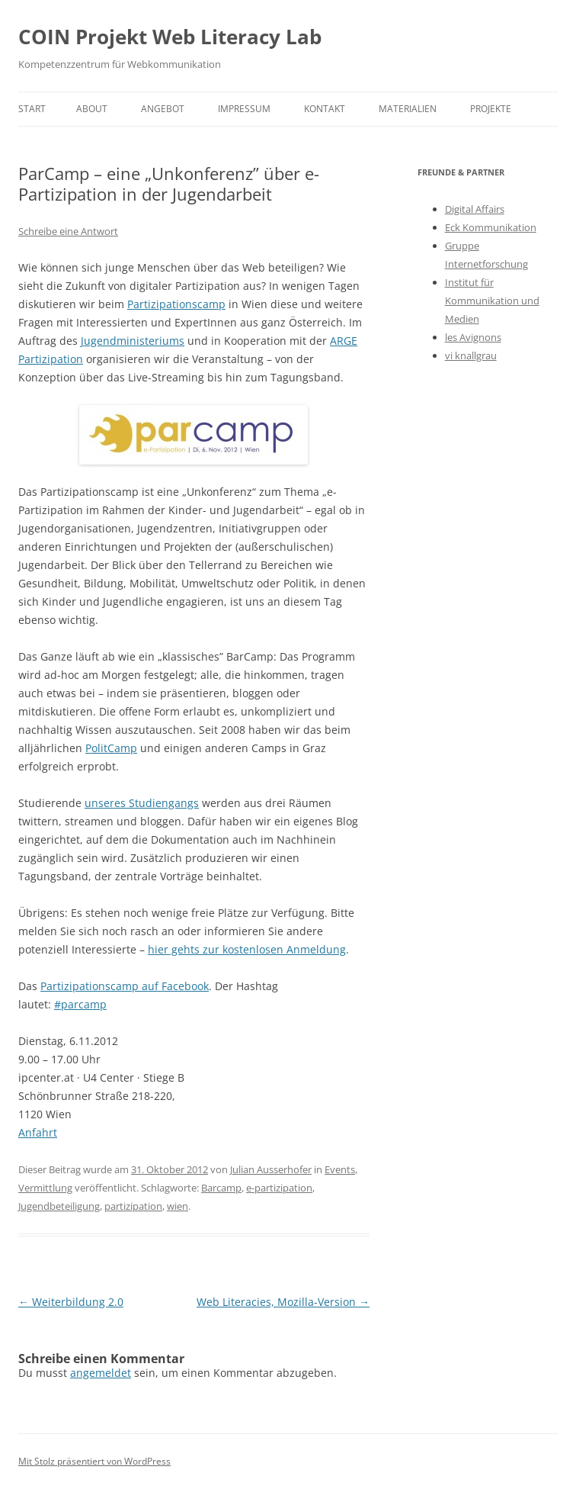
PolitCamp (111, 748)
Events (340, 1169)
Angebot (162, 108)
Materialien (408, 108)
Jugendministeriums (132, 340)
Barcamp (221, 1188)
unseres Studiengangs (142, 803)
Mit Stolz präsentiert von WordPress (94, 1461)
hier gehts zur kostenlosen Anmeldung (247, 949)
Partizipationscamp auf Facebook (124, 986)
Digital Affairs (474, 209)
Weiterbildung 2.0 (70, 1301)
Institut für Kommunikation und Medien (492, 300)
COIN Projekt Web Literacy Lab (170, 36)
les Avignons (473, 337)
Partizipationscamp (176, 304)
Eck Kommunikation (490, 227)
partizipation (133, 1206)
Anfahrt (37, 1132)
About (91, 108)
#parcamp (80, 1004)
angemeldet (100, 1372)
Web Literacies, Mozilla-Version (283, 1301)
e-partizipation (279, 1188)
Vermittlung (45, 1188)
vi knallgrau (471, 355)
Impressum (244, 108)
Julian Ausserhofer (271, 1169)
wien (177, 1206)
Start (32, 108)
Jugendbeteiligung (59, 1206)
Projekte (490, 108)
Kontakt (324, 108)
